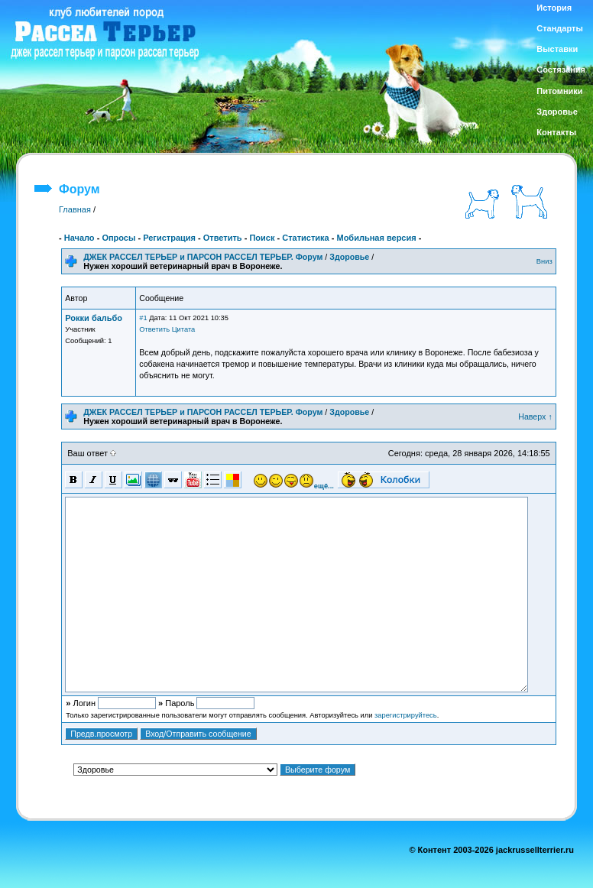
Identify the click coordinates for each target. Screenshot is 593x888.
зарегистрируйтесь (405, 715)
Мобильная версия (376, 237)
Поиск (261, 237)
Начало (79, 237)
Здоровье (349, 256)
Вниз (544, 261)
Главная (75, 209)
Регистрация (169, 237)
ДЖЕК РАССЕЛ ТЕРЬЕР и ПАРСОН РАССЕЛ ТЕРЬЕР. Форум (202, 256)
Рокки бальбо (93, 317)
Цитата (184, 329)
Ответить (222, 237)
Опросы (118, 237)
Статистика (305, 237)
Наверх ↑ (535, 416)
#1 (143, 318)
